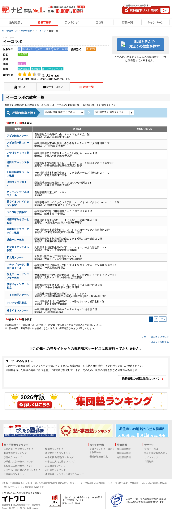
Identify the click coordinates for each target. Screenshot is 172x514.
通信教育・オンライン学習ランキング (64, 474)
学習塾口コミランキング (57, 453)
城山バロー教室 (15, 239)
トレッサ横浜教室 (17, 302)
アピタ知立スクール (18, 135)
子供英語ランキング (14, 474)
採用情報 (36, 505)
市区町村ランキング (55, 470)
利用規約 (148, 461)
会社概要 (6, 505)
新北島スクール (15, 257)
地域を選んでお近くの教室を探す (144, 44)
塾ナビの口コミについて (156, 337)
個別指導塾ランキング (15, 453)
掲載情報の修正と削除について (140, 378)
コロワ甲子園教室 (17, 212)
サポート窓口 (151, 449)
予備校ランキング (13, 457)
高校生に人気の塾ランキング (18, 465)
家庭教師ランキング (55, 465)
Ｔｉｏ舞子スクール (18, 294)
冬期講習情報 (124, 457)
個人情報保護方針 (21, 505)
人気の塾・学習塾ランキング (18, 449)
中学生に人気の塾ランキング (60, 461)
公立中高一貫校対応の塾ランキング (22, 470)
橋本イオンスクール (18, 310)
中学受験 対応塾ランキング (59, 457)
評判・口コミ (55, 86)
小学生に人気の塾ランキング (18, 461)
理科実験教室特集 (98, 456)
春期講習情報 (124, 449)
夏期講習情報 (124, 453)
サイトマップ (151, 457)
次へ (163, 319)
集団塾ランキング (54, 449)
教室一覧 (88, 86)
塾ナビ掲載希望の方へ (155, 453)
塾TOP (22, 86)
